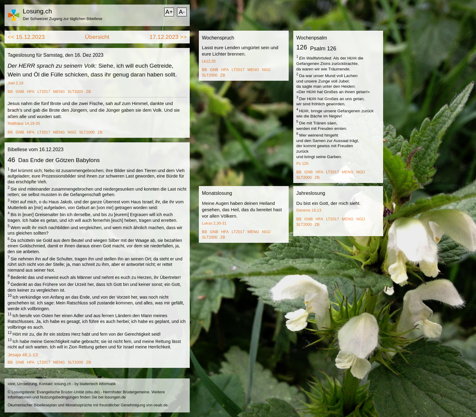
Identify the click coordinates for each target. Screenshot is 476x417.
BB (10, 91)
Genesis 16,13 (308, 210)
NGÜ (72, 132)
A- (182, 11)
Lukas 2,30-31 (214, 223)
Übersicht (97, 37)
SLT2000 (75, 91)
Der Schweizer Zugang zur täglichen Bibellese (62, 18)
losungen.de (115, 397)
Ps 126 (302, 163)
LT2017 (43, 91)
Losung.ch (37, 11)
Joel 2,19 (15, 83)
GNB (20, 91)
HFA (31, 91)
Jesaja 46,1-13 (23, 354)
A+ (169, 11)
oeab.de (161, 405)
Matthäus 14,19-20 (24, 123)
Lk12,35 (209, 61)
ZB (88, 91)
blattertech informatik (98, 383)
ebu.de (92, 392)
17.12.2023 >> (168, 37)
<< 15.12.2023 (26, 37)
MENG (59, 91)
